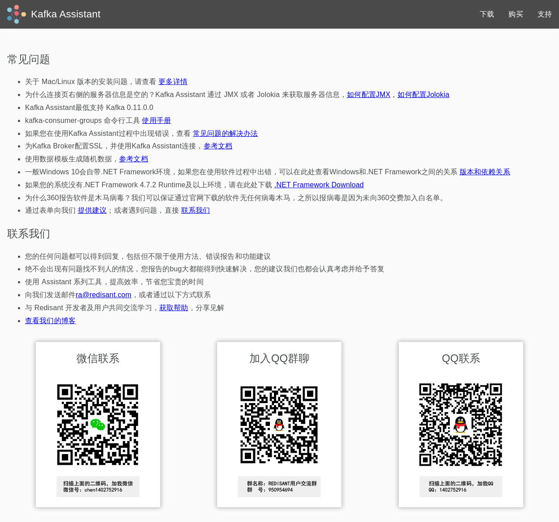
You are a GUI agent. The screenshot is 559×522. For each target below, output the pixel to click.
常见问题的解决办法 (225, 133)
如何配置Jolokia (423, 94)
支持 (545, 14)
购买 (515, 14)
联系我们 (195, 210)
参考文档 (218, 146)
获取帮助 (173, 308)
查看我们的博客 (50, 320)
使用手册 (156, 120)
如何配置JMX (368, 94)
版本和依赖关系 (485, 172)
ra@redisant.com (103, 295)
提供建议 (92, 210)
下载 (487, 14)
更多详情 (173, 81)
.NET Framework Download (319, 185)
